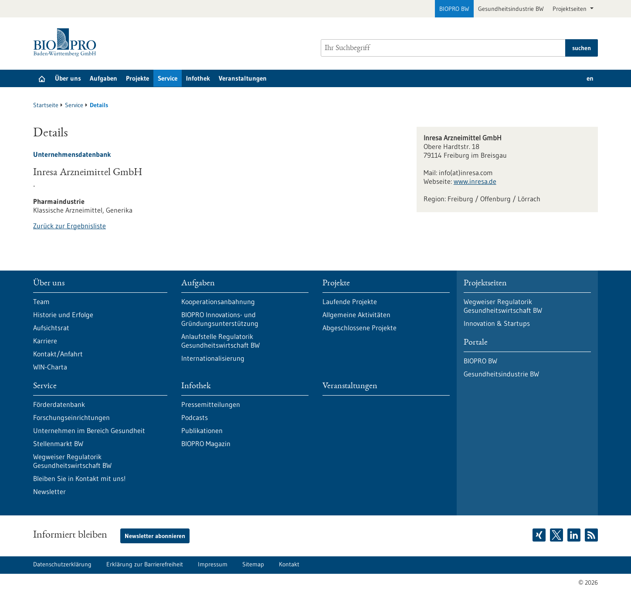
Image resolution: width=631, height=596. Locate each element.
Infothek (198, 78)
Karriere (45, 340)
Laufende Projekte (349, 301)
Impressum (212, 564)
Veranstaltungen (243, 78)
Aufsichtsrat (51, 327)
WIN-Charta (50, 366)
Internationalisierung (212, 358)
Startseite (45, 105)
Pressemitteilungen (210, 404)
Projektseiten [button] (570, 9)
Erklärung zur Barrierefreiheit (144, 564)
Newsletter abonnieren (155, 536)
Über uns (68, 78)
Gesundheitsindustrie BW (511, 9)
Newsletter (49, 491)
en (590, 78)
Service (167, 78)
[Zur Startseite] (67, 42)
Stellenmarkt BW (58, 443)
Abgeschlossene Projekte (359, 327)
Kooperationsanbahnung (218, 301)
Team (41, 301)
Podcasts (194, 417)
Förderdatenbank (59, 404)
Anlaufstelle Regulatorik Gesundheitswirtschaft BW (220, 340)
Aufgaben (103, 78)
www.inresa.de (475, 181)
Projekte (137, 78)
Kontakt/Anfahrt (58, 353)
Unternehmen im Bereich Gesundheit (89, 430)
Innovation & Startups (497, 323)
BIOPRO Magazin (206, 443)
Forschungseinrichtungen (71, 417)
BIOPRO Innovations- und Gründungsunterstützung (219, 319)
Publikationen (202, 430)
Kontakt (289, 564)
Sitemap (253, 564)
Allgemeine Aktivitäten (356, 314)
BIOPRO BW (454, 9)
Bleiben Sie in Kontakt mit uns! (79, 478)
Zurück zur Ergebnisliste (69, 225)
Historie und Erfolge (63, 314)
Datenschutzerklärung (62, 564)
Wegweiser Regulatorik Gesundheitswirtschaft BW (72, 461)
